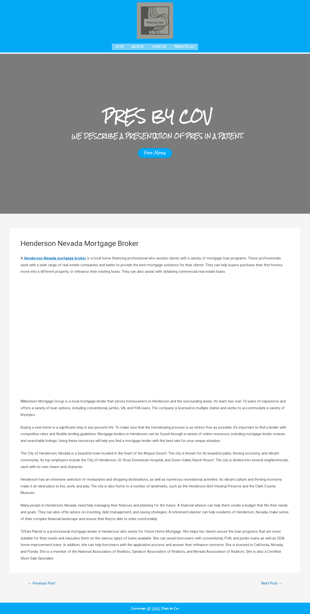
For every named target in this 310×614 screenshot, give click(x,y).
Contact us (159, 46)
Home (120, 46)
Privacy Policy (184, 46)
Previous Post (42, 582)
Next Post (271, 582)
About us (138, 46)
